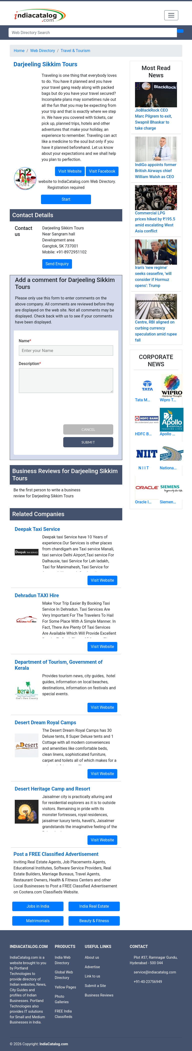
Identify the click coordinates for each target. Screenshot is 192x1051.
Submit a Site (95, 986)
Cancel (88, 429)
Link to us (92, 976)
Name (25, 340)
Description (30, 363)
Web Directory (42, 50)
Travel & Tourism (75, 50)
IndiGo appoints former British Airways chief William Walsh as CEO (155, 170)
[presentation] (57, 409)
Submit (88, 442)
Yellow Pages (65, 987)
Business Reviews (99, 995)
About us (92, 957)
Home (19, 50)
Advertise (92, 967)
